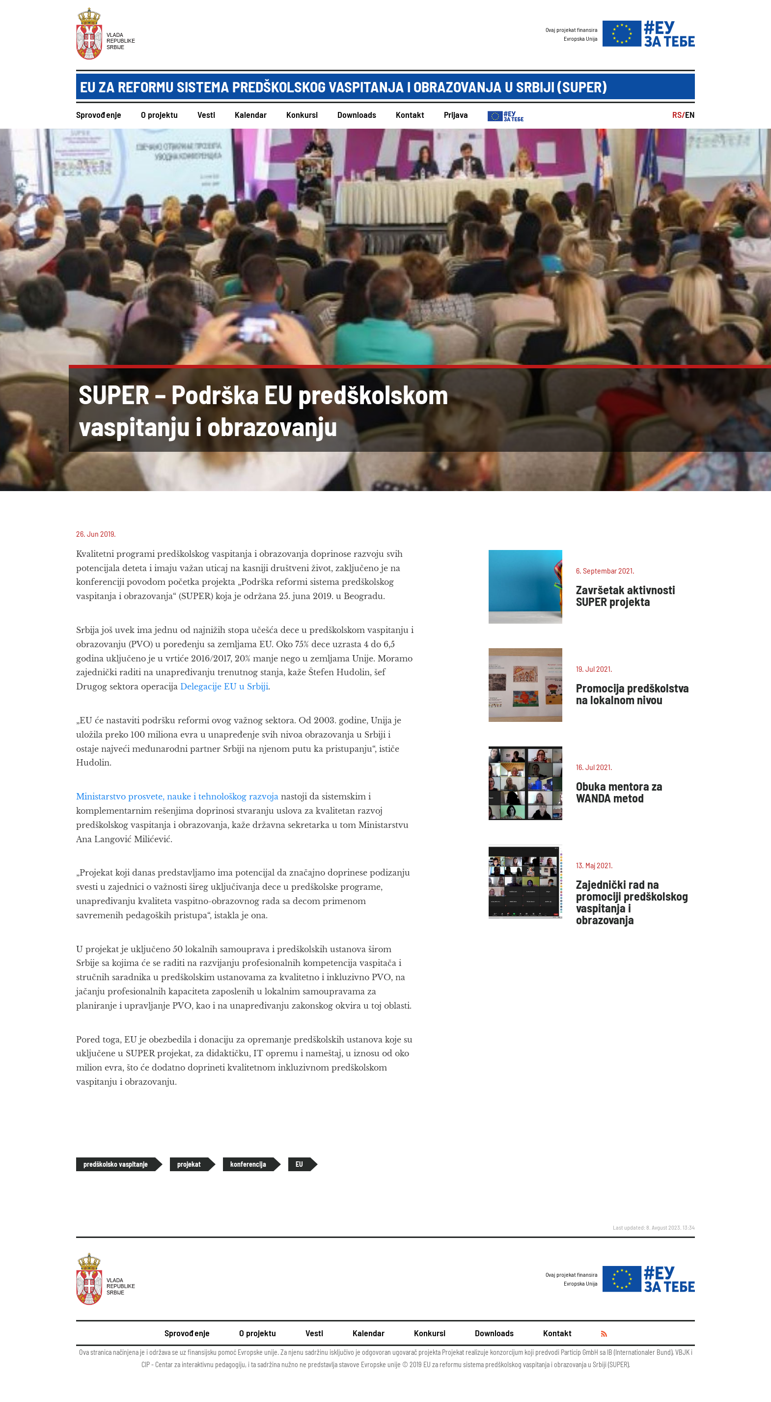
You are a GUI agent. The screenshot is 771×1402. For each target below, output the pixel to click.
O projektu (159, 114)
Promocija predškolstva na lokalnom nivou (632, 694)
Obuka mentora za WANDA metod (619, 792)
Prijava (456, 114)
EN (690, 114)
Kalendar (251, 114)
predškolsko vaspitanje (115, 1164)
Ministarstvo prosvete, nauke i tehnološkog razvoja (177, 796)
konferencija (248, 1164)
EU (299, 1164)
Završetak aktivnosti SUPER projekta (625, 595)
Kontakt (410, 114)
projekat (189, 1164)
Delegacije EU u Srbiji (224, 686)
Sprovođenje (98, 114)
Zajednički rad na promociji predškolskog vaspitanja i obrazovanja (632, 902)
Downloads (356, 114)
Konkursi (302, 114)
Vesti (206, 114)
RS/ (678, 114)
